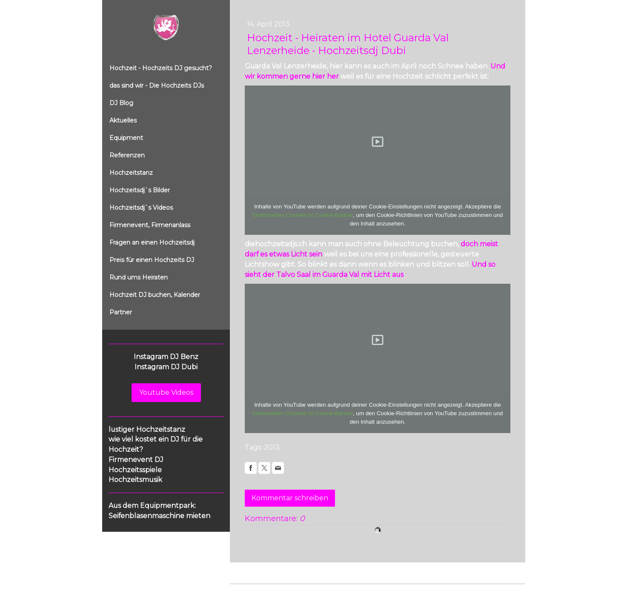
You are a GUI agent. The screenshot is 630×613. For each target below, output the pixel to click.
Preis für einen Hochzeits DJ (151, 260)
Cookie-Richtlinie (326, 592)
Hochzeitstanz (131, 173)
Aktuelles (123, 120)
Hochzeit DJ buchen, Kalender (154, 295)
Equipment (126, 138)
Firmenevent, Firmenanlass (149, 225)
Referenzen (127, 155)
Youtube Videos (166, 392)
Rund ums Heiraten (138, 277)
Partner (120, 312)
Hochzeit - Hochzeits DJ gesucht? (160, 68)
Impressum (245, 592)
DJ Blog (121, 103)
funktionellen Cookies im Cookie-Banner (302, 215)
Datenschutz (281, 592)
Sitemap (365, 592)
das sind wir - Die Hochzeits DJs (156, 85)
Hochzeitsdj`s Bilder (139, 190)
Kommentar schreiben (290, 498)
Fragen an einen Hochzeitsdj (152, 242)
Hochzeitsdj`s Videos (141, 207)
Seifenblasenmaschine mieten (159, 516)
